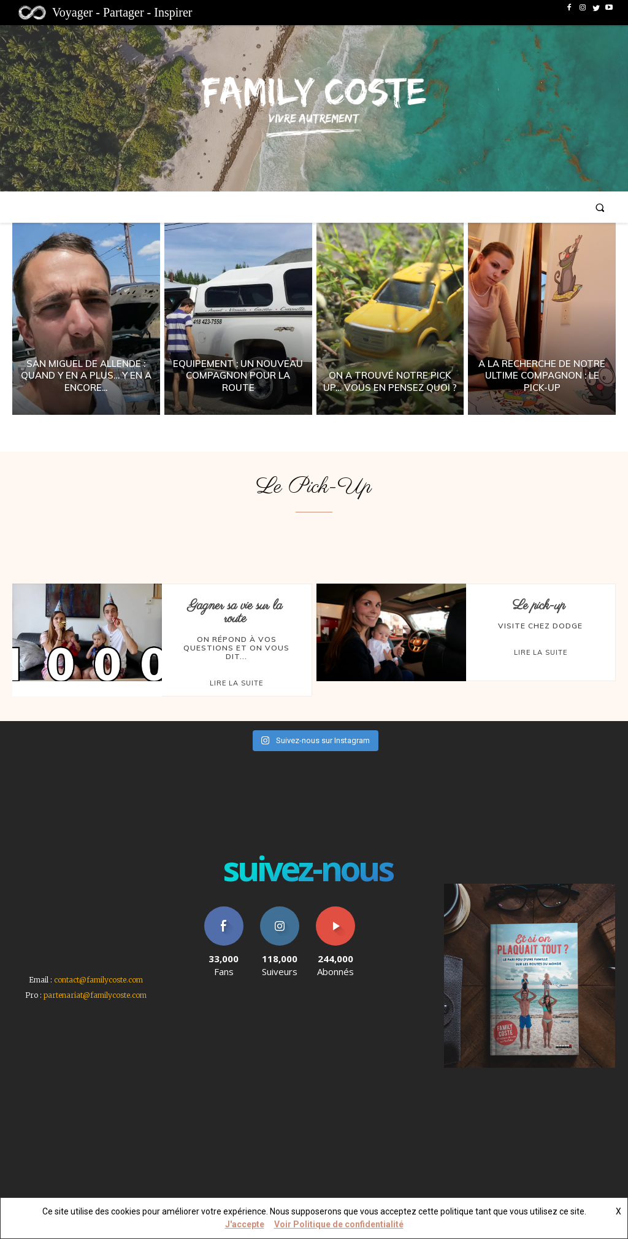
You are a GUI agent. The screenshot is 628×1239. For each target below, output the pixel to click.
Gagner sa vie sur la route (234, 612)
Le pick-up (539, 605)
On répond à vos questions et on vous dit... (236, 647)
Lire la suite (236, 682)
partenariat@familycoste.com (95, 994)
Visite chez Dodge (540, 625)
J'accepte (244, 1224)
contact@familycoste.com (98, 979)
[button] (600, 207)
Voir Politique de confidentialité (339, 1224)
